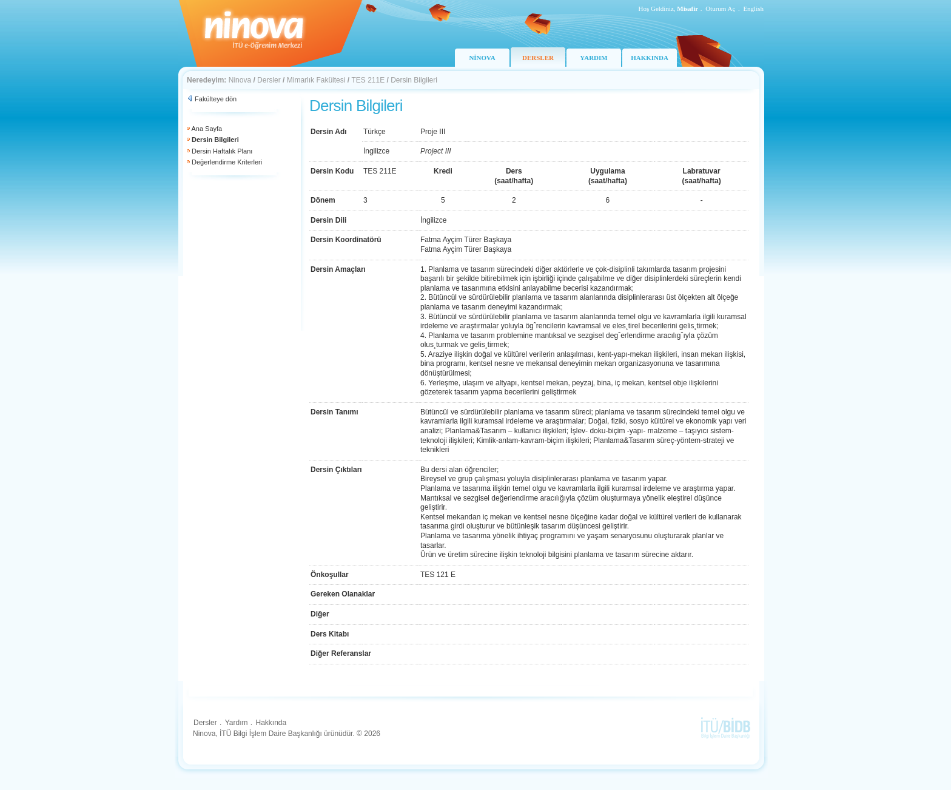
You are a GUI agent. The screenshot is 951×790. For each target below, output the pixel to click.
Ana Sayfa (206, 128)
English (753, 8)
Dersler (269, 80)
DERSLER (538, 57)
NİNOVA (482, 57)
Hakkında (270, 722)
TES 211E (368, 80)
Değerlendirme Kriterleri (227, 162)
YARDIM (593, 57)
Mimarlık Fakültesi (316, 80)
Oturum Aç (720, 8)
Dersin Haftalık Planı (222, 151)
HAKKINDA (649, 57)
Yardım (236, 722)
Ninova (240, 80)
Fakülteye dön (216, 99)
